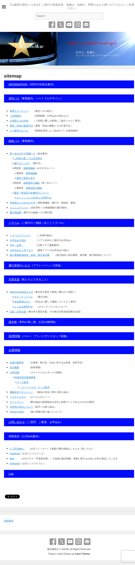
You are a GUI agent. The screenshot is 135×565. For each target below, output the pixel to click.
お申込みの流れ (18, 240)
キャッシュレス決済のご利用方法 (33, 197)
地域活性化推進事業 (25, 377)
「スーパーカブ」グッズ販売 (34, 387)
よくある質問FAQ (23, 306)
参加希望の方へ (23, 301)
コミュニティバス (19, 207)
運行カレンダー (22, 163)
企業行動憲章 (17, 362)
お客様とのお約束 (19, 120)
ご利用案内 (15, 116)
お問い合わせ (86, 24)
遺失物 (13, 322)
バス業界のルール (19, 130)
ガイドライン (17, 402)
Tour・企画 (17, 245)
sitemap (13, 76)
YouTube (69, 24)
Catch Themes (82, 554)
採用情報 (14, 336)
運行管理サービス (19, 265)
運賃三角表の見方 (25, 178)
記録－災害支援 (18, 311)
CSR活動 (14, 372)
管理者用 (8, 521)
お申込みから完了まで (21, 250)
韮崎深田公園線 (31, 183)
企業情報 (14, 350)
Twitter (60, 24)
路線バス (14, 141)
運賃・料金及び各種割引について (31, 193)
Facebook (52, 24)
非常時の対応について (21, 407)
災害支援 (14, 279)
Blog (12, 458)
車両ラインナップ (19, 111)
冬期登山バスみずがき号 (22, 202)
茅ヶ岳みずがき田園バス (22, 153)
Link (11, 473)
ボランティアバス (23, 297)
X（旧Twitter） (17, 448)
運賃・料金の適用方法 (21, 125)
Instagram (77, 24)
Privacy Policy (17, 411)
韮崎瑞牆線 (29, 168)
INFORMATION (18, 84)
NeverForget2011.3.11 (21, 292)
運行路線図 (15, 212)
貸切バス (14, 98)
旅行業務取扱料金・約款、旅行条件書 (29, 255)
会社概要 (14, 367)
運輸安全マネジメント (21, 392)
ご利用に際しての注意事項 (28, 158)
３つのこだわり (18, 397)
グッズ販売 (23, 382)
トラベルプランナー (20, 235)
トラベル (14, 222)
